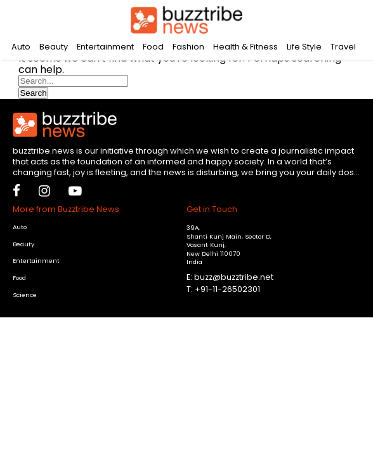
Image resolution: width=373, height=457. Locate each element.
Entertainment (105, 46)
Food (153, 46)
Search (33, 93)
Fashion (188, 46)
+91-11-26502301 (227, 289)
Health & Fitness (245, 46)
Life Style (304, 46)
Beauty (53, 46)
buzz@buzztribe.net (233, 277)
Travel (343, 46)
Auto (20, 46)
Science (25, 295)
